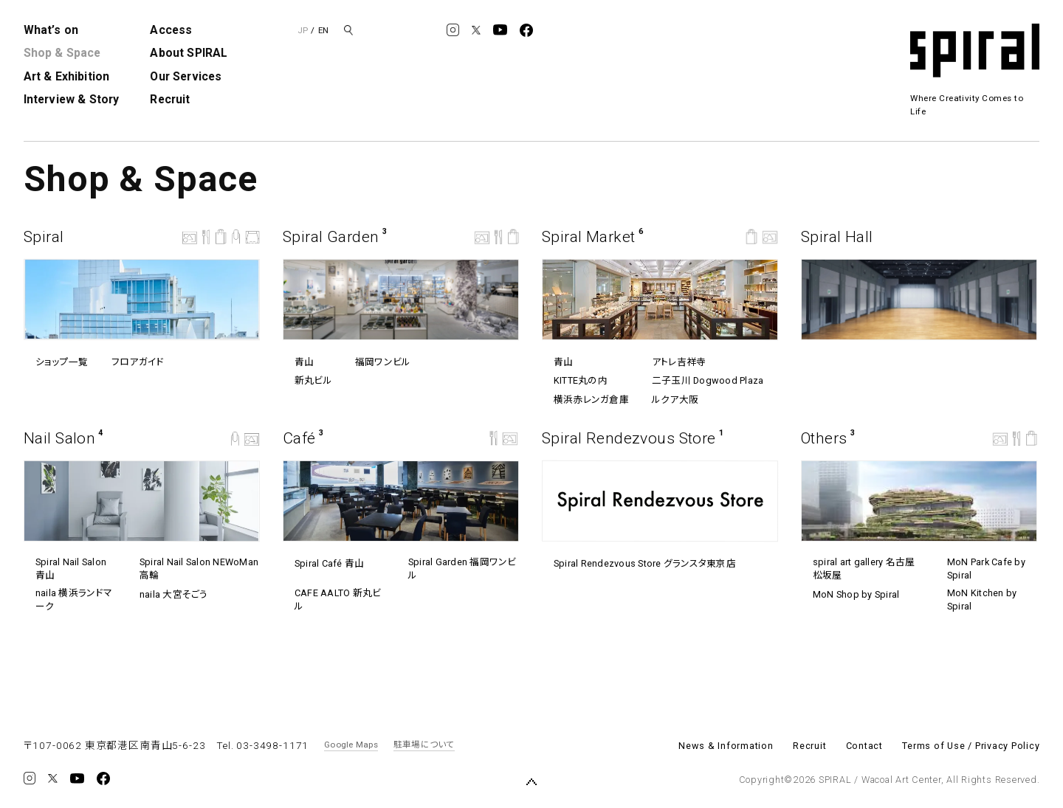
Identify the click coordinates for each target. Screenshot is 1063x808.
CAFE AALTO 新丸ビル (332, 599)
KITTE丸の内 (575, 380)
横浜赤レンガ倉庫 (585, 400)
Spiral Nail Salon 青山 (65, 568)
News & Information (726, 745)
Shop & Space (62, 53)
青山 (298, 362)
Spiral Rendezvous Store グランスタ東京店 (639, 563)
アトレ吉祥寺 (673, 361)
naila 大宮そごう (167, 594)
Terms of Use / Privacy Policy (970, 745)
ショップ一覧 (56, 362)
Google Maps (351, 744)
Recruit (170, 99)
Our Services (185, 76)
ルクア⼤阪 (669, 400)
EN (323, 30)
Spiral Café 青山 (323, 563)
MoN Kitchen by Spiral (975, 599)
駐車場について (424, 744)
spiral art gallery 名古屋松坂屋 (858, 568)
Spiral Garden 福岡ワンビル (456, 568)
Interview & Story (72, 99)
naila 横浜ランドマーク (68, 599)
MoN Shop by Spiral (850, 594)
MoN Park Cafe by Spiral (980, 568)
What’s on (51, 30)
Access (171, 30)
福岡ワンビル (376, 362)
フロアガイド (131, 362)
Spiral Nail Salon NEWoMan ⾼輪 (193, 568)
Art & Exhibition (67, 76)
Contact (864, 745)
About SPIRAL (188, 53)
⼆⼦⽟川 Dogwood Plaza (701, 380)
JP (302, 30)
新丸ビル (307, 380)
